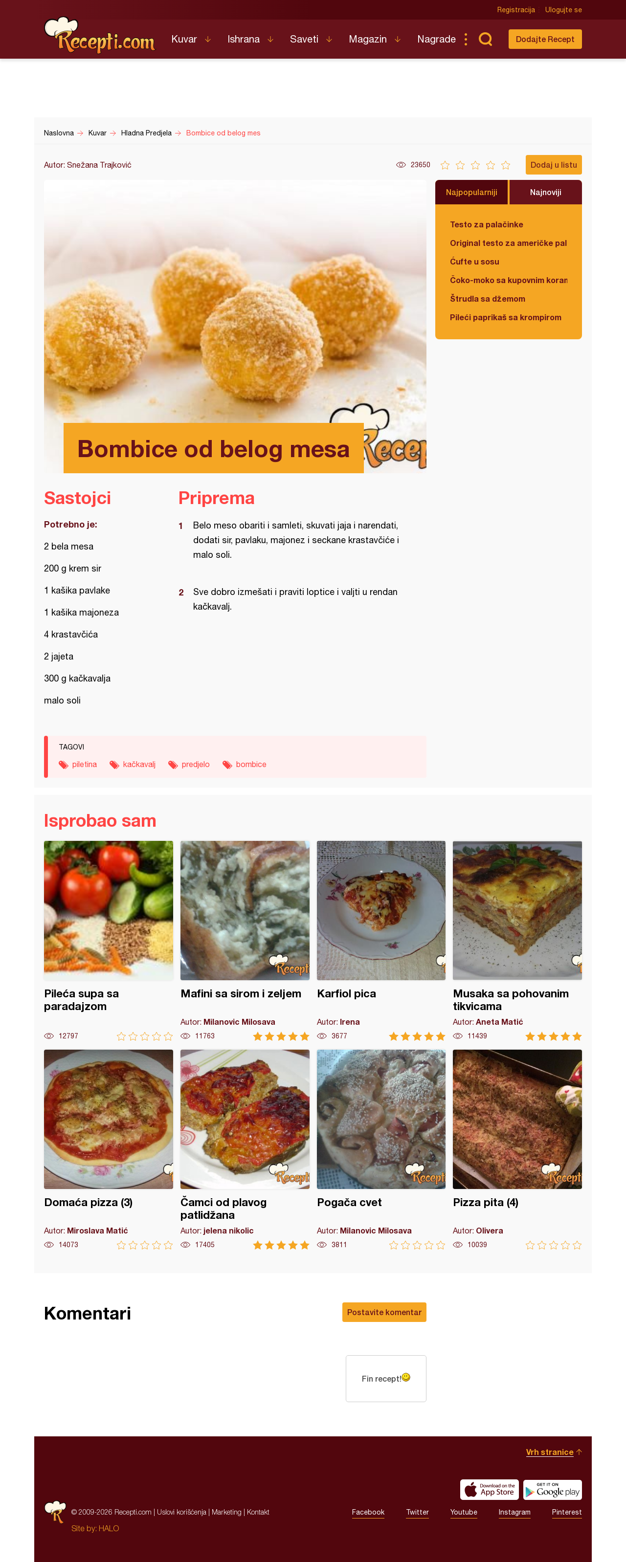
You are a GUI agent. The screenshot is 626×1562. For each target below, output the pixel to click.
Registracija (516, 10)
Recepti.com (100, 35)
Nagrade (436, 38)
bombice (251, 764)
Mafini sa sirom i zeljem (245, 941)
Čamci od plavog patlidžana (245, 1150)
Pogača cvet (381, 1150)
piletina (84, 764)
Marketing (227, 1512)
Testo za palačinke (486, 224)
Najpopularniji (471, 192)
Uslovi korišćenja (181, 1512)
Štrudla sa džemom (487, 298)
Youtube (463, 1512)
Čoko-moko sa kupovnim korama (508, 280)
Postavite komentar (384, 1312)
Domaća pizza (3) (108, 1150)
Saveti (304, 38)
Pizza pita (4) (517, 1150)
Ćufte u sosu (474, 261)
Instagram (515, 1512)
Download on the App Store (489, 1489)
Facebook (368, 1512)
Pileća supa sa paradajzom (108, 941)
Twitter (417, 1512)
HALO (109, 1528)
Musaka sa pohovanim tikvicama (517, 941)
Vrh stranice (550, 1451)
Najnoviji (545, 192)
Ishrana (243, 38)
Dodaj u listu (554, 164)
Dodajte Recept (545, 39)
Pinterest (567, 1512)
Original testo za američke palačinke (508, 242)
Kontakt (258, 1512)
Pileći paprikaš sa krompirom (505, 317)
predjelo (196, 764)
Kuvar (184, 38)
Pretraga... (485, 39)
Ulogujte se (563, 10)
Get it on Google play (552, 1489)
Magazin (368, 38)
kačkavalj (139, 764)
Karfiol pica (381, 941)
